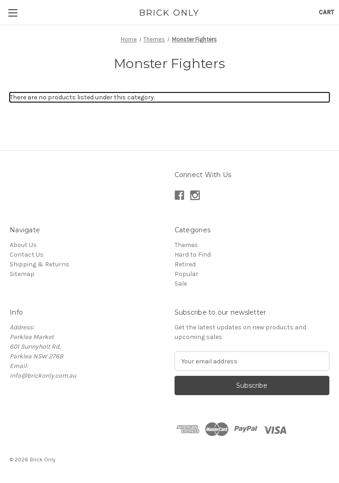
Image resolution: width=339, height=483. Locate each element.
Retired (185, 264)
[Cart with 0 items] (326, 12)
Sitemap (22, 274)
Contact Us (27, 255)
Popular (186, 274)
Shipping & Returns (39, 264)
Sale (181, 284)
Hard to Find (193, 255)
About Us (23, 245)
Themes (186, 245)
